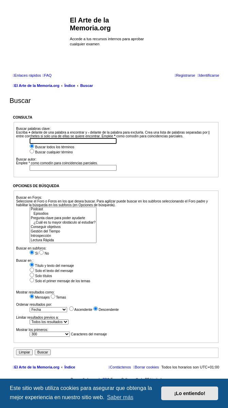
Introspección (63, 236)
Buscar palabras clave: (33, 129)
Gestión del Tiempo (63, 231)
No (44, 253)
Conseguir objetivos (63, 227)
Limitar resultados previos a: (37, 317)
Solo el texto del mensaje (51, 271)
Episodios (63, 214)
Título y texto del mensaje (52, 266)
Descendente (106, 310)
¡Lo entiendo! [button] (189, 393)
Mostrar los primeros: (32, 330)
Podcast (63, 209)
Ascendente (80, 310)
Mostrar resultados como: (35, 292)
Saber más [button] (120, 397)
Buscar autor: (26, 159)
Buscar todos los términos (52, 147)
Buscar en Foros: (29, 197)
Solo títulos (41, 276)
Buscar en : (24, 260)
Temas (58, 297)
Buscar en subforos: (31, 248)
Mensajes (40, 297)
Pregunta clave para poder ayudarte (63, 218)
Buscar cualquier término (51, 152)
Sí (34, 253)
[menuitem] (47, 75)
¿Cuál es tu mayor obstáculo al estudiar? (63, 223)
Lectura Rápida (63, 240)
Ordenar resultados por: (34, 304)
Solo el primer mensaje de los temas (60, 281)
